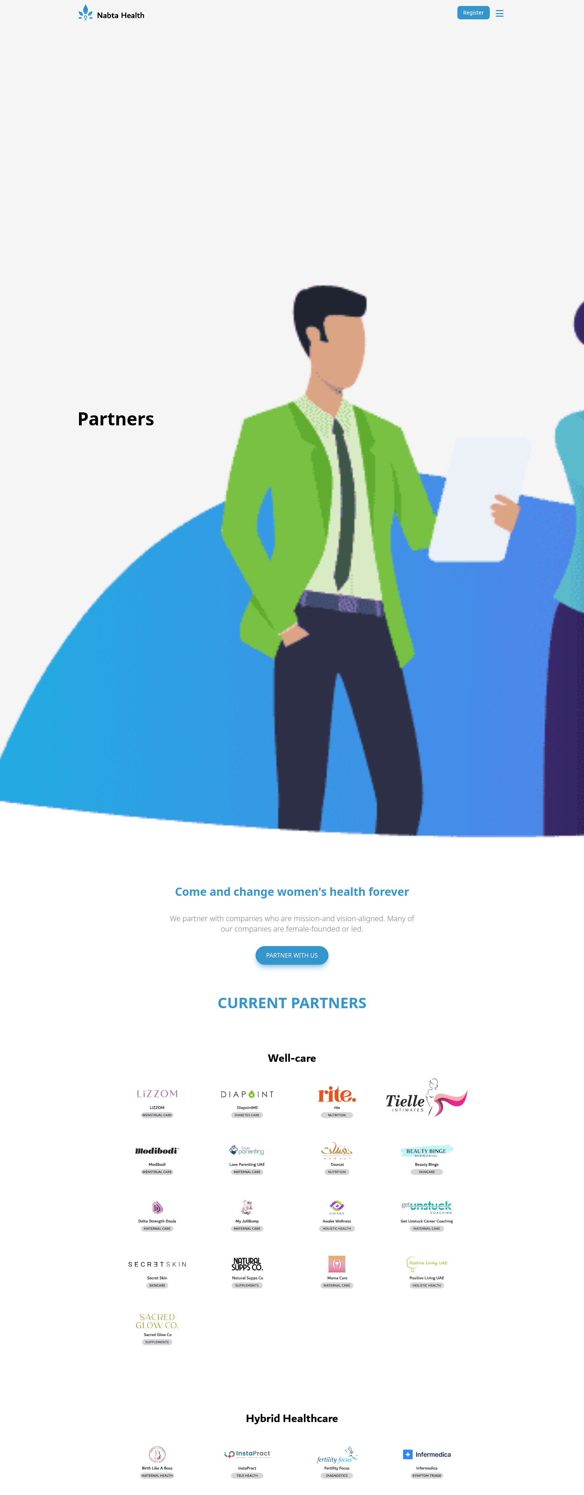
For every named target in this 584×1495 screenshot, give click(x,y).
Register (473, 12)
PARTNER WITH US (292, 955)
